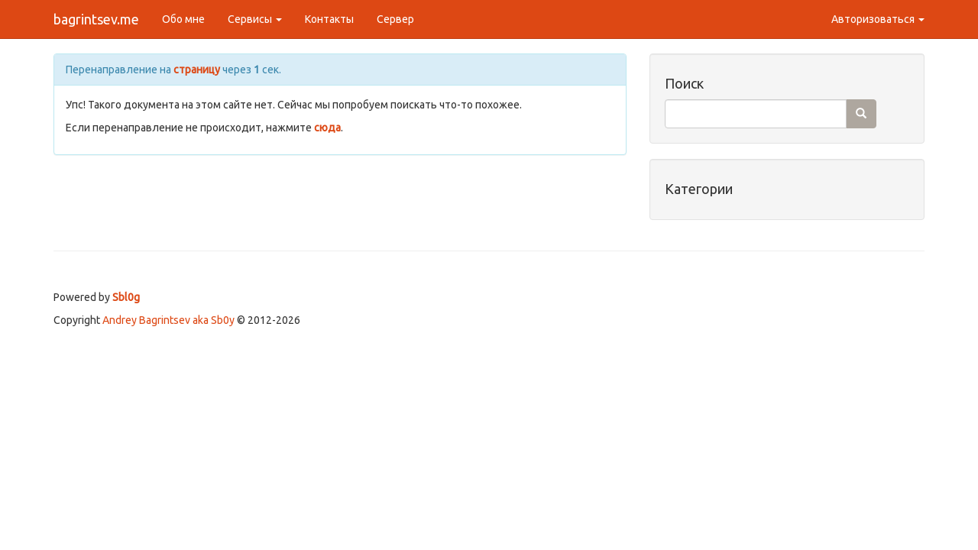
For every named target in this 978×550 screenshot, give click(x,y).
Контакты (329, 19)
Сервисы (255, 19)
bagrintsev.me (96, 19)
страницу (196, 69)
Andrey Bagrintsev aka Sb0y (168, 320)
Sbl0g (126, 297)
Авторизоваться (878, 19)
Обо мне (183, 19)
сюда (327, 127)
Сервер (395, 19)
